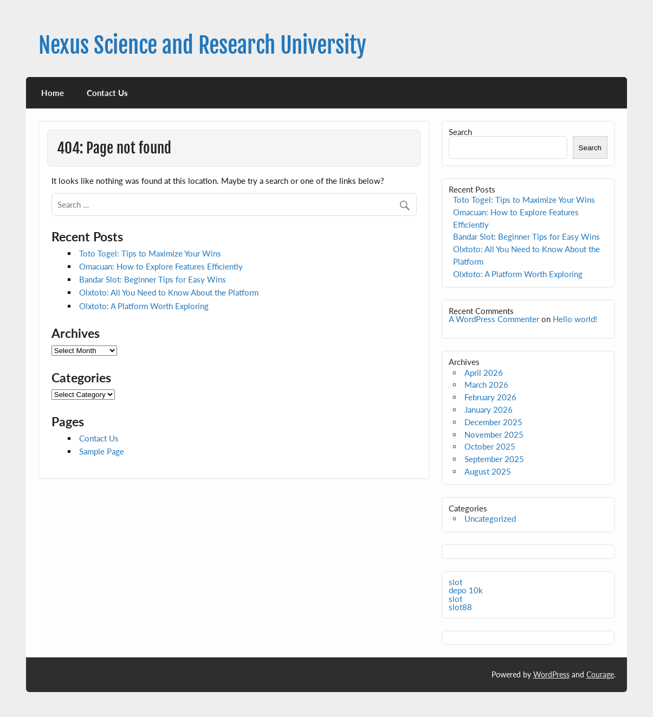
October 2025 (489, 446)
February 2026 (490, 397)
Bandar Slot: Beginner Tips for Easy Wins (152, 279)
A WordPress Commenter (494, 319)
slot (455, 582)
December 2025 (493, 422)
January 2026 (488, 409)
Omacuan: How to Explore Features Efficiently (161, 266)
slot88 (460, 607)
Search (460, 132)
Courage (600, 674)
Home (52, 93)
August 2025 (487, 471)
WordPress (551, 674)
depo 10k (466, 590)
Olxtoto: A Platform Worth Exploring (144, 306)
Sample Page (101, 451)
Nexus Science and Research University (202, 45)
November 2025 (493, 434)
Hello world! (575, 319)
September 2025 (494, 459)
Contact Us (107, 93)
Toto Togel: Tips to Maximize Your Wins (150, 253)
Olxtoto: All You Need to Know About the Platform (168, 292)
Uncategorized (490, 518)
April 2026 (483, 372)
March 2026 (486, 384)
